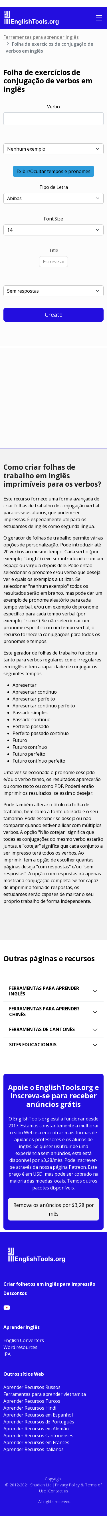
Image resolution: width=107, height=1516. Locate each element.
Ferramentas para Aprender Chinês (44, 1011)
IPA (7, 1354)
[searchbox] (15, 118)
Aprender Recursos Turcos (31, 1401)
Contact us (58, 1491)
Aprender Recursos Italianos (33, 1449)
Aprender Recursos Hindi (29, 1408)
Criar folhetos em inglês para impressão (49, 1284)
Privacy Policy (67, 1485)
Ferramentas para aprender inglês (40, 37)
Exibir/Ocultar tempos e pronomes (53, 171)
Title (53, 250)
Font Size (53, 219)
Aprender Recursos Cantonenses (38, 1435)
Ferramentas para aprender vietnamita (44, 1394)
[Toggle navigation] (99, 18)
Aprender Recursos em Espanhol (38, 1415)
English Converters (23, 1340)
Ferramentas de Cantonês (42, 1029)
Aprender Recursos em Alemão (36, 1428)
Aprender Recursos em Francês (36, 1442)
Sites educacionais (32, 1044)
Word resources (20, 1347)
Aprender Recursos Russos (31, 1387)
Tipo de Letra (53, 187)
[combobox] (53, 118)
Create (53, 314)
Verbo (53, 106)
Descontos (15, 1293)
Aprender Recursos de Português (38, 1422)
